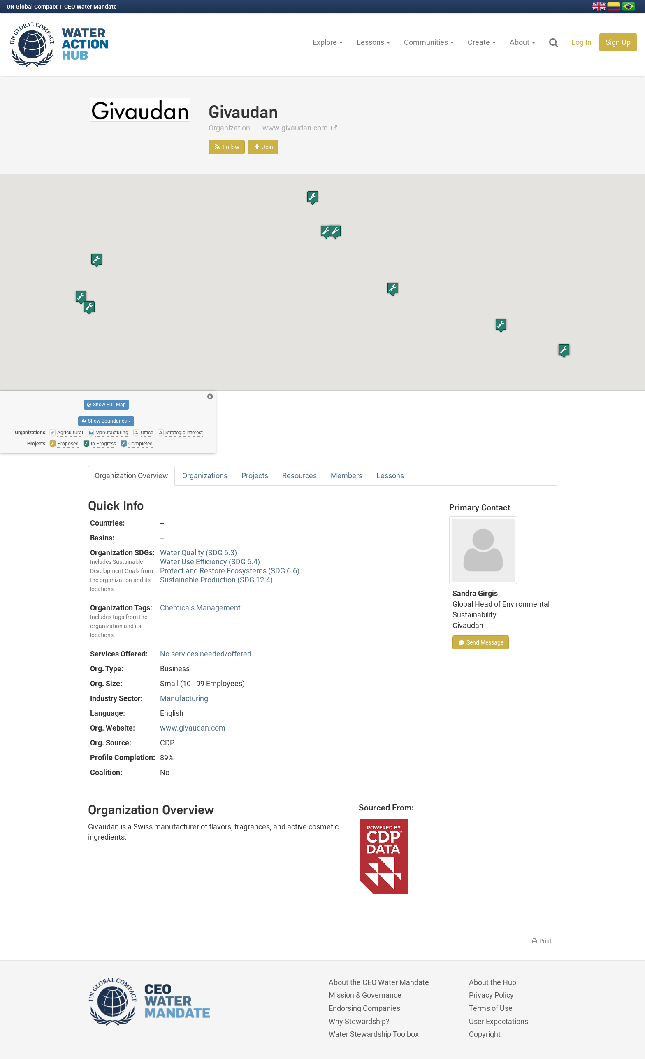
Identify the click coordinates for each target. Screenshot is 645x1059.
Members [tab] (346, 475)
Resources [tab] (299, 475)
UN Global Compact (33, 6)
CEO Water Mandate (90, 6)
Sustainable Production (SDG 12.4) (216, 579)
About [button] (522, 42)
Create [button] (482, 42)
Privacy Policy (491, 995)
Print (541, 941)
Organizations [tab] (204, 475)
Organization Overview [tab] (131, 475)
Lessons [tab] (390, 475)
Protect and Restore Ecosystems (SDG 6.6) (229, 570)
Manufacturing (184, 698)
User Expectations (498, 1021)
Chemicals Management (200, 607)
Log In (581, 42)
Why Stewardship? (359, 1021)
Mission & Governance (365, 995)
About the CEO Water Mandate (379, 982)
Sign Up (618, 42)
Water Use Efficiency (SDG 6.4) (210, 561)
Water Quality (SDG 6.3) (198, 552)
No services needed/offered (205, 653)
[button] (326, 232)
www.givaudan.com (299, 127)
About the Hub (492, 982)
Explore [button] (328, 42)
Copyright (485, 1034)
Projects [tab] (254, 475)
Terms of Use (491, 1008)
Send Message (480, 642)
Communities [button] (429, 42)
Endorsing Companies (364, 1008)
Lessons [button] (373, 42)
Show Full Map (106, 404)
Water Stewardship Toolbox (374, 1034)
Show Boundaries (106, 421)
